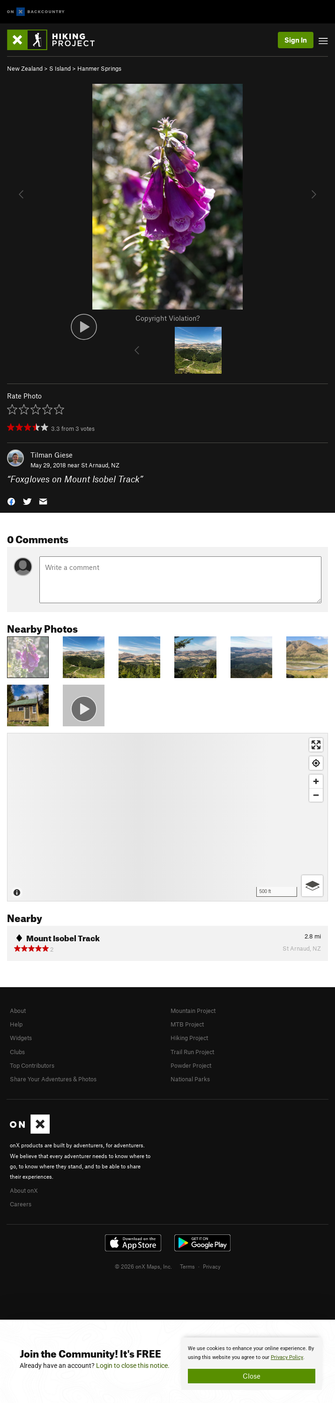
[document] (251, 1363)
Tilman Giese (51, 454)
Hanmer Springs (99, 68)
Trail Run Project (192, 1052)
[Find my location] (316, 763)
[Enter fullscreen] (316, 745)
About (18, 1010)
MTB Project (187, 1024)
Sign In (295, 40)
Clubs (17, 1052)
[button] (11, 500)
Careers (20, 1204)
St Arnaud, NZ (100, 465)
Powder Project (191, 1065)
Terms (187, 1266)
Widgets (21, 1037)
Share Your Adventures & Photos (53, 1079)
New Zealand (25, 68)
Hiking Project (189, 1037)
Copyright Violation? (167, 318)
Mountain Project (193, 1010)
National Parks (190, 1079)
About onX (24, 1190)
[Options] (312, 885)
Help (16, 1024)
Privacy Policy (287, 1357)
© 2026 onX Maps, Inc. (143, 1266)
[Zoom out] (316, 795)
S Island (60, 68)
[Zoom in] (316, 781)
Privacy (212, 1266)
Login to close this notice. (133, 1365)
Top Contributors (32, 1065)
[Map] (167, 817)
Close (252, 1376)
